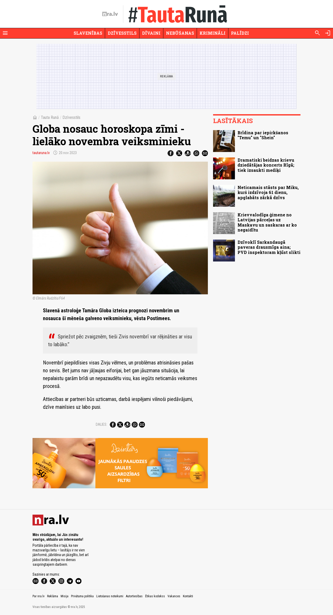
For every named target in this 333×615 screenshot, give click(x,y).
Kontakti (188, 596)
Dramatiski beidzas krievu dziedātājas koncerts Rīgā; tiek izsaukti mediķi (266, 165)
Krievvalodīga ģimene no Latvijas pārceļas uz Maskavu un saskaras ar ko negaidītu (267, 222)
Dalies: (101, 424)
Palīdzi (240, 33)
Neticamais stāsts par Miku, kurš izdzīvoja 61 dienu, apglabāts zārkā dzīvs (268, 192)
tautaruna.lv (41, 153)
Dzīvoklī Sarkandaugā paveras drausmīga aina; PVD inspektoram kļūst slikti (269, 247)
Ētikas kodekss (155, 596)
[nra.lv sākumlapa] (110, 14)
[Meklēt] (317, 33)
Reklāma (52, 596)
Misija (64, 596)
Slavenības (88, 33)
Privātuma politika (82, 596)
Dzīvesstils (122, 33)
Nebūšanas (180, 33)
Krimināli (213, 33)
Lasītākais (233, 121)
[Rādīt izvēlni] (5, 33)
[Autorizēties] (328, 33)
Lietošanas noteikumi (109, 596)
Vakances (174, 596)
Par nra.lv (38, 596)
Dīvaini (151, 33)
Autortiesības (134, 596)
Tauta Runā (50, 117)
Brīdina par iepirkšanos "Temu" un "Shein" (263, 135)
